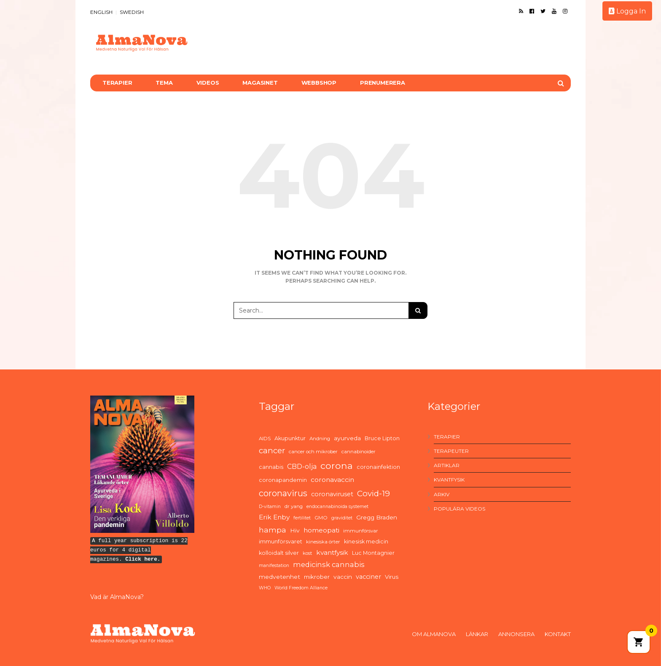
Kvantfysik (449, 479)
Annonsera (516, 634)
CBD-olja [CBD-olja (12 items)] (302, 467)
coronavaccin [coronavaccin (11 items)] (332, 480)
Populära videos (459, 509)
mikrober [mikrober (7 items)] (317, 576)
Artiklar (446, 465)
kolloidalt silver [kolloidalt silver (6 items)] (279, 553)
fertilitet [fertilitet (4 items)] (302, 518)
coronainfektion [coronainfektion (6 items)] (378, 467)
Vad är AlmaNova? (117, 597)
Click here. (142, 559)
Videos (207, 82)
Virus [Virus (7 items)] (391, 576)
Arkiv (441, 494)
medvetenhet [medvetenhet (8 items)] (279, 576)
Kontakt (558, 634)
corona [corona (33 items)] (336, 465)
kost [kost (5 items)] (307, 553)
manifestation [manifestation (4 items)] (274, 565)
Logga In (627, 11)
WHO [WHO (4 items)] (265, 588)
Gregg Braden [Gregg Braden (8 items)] (376, 517)
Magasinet (259, 82)
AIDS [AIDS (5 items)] (265, 438)
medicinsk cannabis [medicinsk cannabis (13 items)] (329, 564)
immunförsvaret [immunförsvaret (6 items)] (280, 541)
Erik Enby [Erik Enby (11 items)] (274, 517)
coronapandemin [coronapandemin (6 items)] (283, 480)
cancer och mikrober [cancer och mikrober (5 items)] (313, 452)
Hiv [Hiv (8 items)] (295, 530)
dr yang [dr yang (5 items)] (294, 506)
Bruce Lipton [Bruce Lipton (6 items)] (382, 438)
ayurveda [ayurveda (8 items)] (347, 438)
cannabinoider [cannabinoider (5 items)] (358, 452)
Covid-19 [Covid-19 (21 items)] (373, 493)
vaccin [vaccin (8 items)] (342, 576)
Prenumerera (382, 82)
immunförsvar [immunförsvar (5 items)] (360, 531)
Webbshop (318, 82)
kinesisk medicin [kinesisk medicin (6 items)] (366, 541)
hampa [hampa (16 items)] (272, 529)
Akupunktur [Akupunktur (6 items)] (290, 438)
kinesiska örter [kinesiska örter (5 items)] (323, 542)
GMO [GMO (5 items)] (321, 518)
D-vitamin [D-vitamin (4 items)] (270, 506)
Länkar (477, 634)
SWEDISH (132, 12)
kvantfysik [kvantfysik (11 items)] (332, 552)
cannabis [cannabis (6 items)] (271, 467)
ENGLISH (101, 12)
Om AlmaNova (434, 634)
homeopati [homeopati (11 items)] (321, 530)
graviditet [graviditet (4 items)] (341, 518)
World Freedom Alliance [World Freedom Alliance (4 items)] (301, 588)
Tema (164, 82)
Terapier (117, 82)
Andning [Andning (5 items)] (319, 438)
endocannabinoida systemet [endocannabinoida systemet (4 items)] (337, 506)
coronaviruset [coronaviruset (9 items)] (332, 494)
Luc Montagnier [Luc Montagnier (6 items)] (373, 553)
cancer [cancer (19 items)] (272, 450)
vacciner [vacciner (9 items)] (368, 576)
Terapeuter (451, 451)
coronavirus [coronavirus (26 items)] (283, 493)
